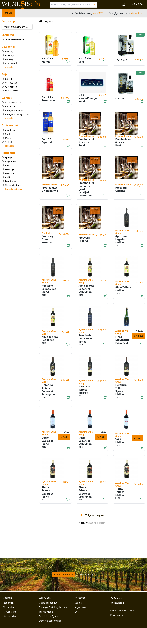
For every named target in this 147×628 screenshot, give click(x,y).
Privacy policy (117, 615)
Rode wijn (8, 602)
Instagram (117, 602)
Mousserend (9, 611)
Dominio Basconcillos (50, 620)
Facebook (117, 598)
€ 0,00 (137, 4)
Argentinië (80, 607)
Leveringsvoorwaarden (122, 610)
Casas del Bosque (48, 602)
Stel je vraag (86, 574)
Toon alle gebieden (13, 189)
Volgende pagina (94, 515)
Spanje (78, 602)
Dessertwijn (9, 616)
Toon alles (9, 67)
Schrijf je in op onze (126, 13)
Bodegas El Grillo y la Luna (53, 607)
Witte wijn (8, 607)
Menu (8, 13)
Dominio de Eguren (49, 616)
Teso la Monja (46, 611)
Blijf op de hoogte (63, 574)
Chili (77, 611)
